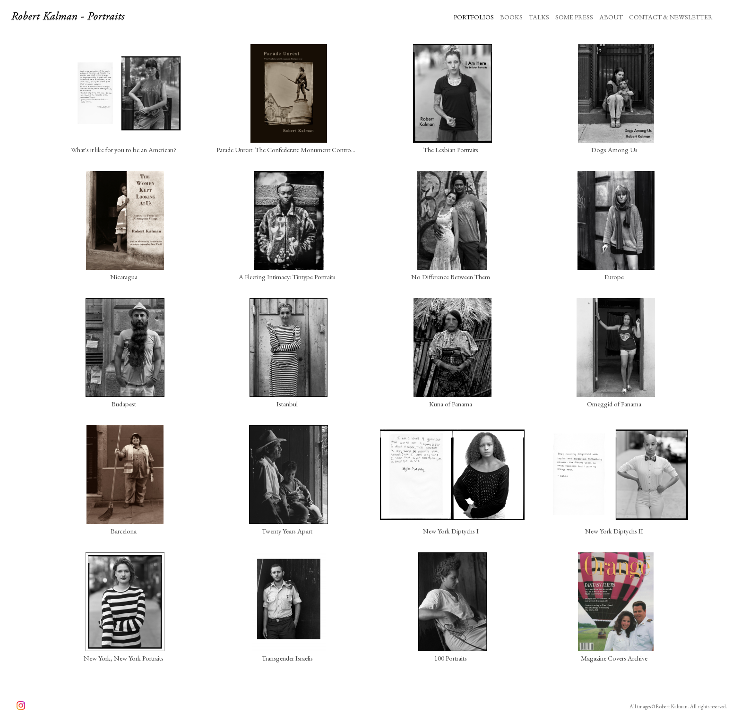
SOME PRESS (574, 17)
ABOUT (611, 17)
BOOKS (511, 17)
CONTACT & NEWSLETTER (671, 17)
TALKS (539, 17)
